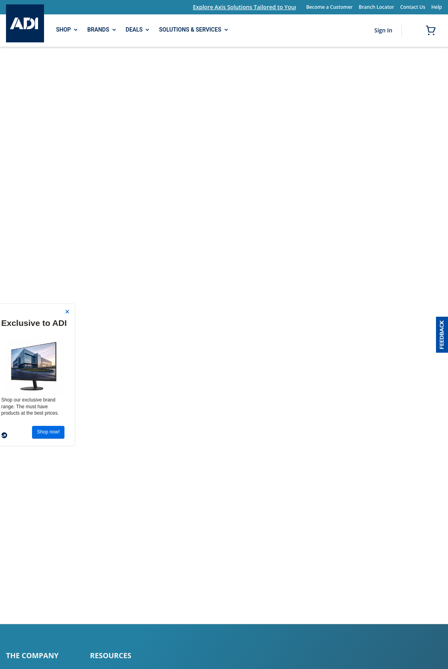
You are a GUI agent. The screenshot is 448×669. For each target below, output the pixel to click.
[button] (442, 335)
